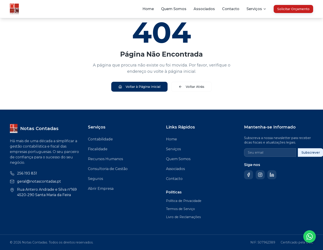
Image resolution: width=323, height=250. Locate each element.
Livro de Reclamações (183, 217)
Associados (204, 9)
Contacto (230, 9)
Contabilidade (100, 139)
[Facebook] (248, 174)
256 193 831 (27, 173)
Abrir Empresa (100, 188)
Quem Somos (173, 9)
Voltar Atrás (191, 87)
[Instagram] (260, 174)
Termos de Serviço (180, 209)
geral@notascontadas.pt (39, 181)
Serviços (173, 149)
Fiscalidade (97, 149)
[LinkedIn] (271, 174)
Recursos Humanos (105, 159)
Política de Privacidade (183, 201)
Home (148, 9)
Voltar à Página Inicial (139, 87)
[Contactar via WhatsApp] (309, 236)
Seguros (95, 179)
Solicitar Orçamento (293, 9)
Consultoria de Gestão (108, 169)
